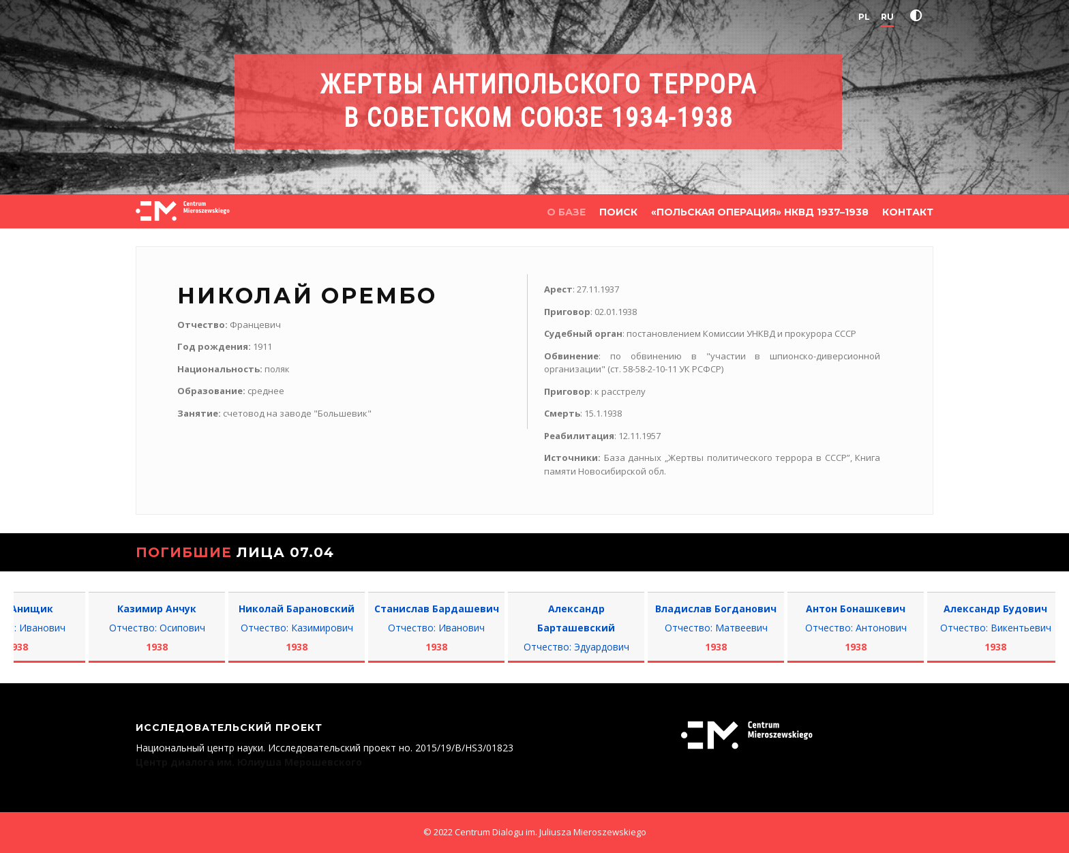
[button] (919, 16)
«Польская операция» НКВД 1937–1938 (760, 212)
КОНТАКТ (907, 212)
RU (887, 17)
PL (864, 17)
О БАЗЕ (566, 212)
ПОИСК (618, 212)
